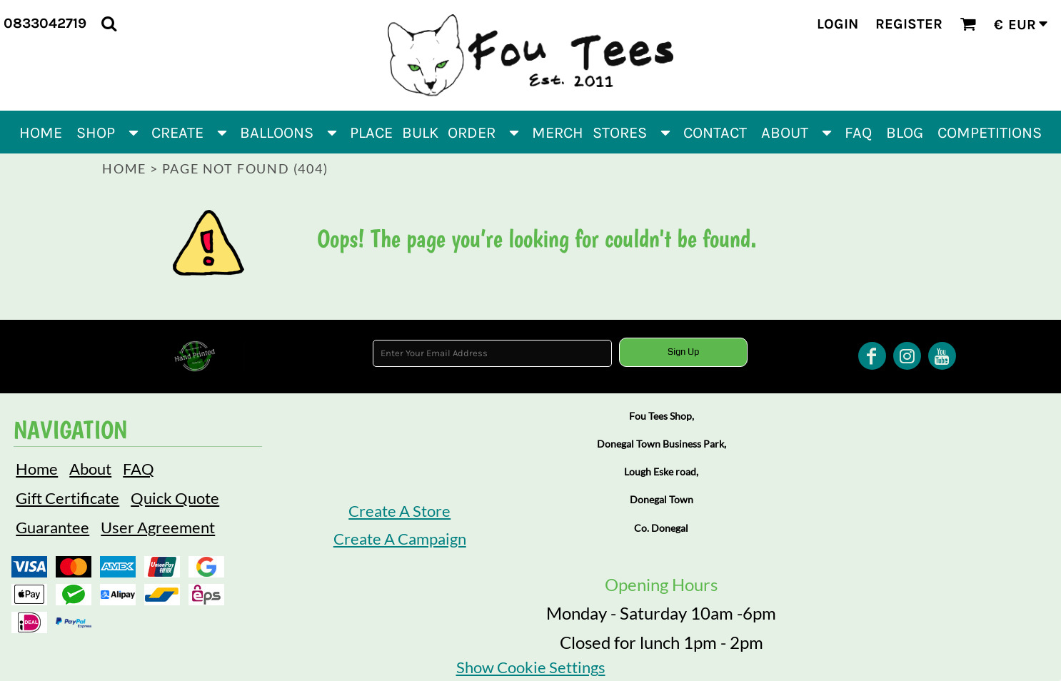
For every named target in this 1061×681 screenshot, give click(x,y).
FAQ (138, 468)
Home (124, 168)
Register (908, 24)
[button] (109, 23)
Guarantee (52, 527)
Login (837, 24)
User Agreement (158, 527)
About (90, 468)
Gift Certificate (67, 498)
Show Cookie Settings (530, 667)
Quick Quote (175, 498)
